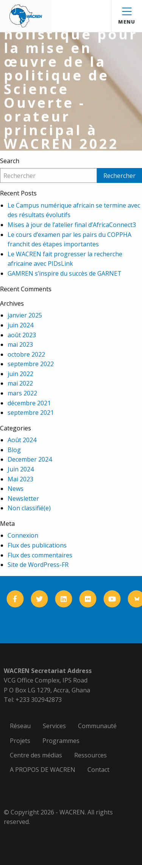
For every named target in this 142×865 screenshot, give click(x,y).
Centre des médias (36, 755)
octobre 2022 (26, 354)
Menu (126, 16)
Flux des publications (37, 545)
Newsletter (23, 498)
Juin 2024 (21, 469)
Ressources (90, 755)
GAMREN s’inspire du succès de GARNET (65, 273)
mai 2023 (20, 344)
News (15, 488)
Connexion (23, 535)
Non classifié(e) (29, 508)
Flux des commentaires (40, 555)
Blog (14, 450)
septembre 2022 (31, 364)
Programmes (61, 740)
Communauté (97, 726)
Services (54, 726)
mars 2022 (22, 393)
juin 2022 (20, 374)
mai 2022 (20, 383)
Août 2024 (22, 440)
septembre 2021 (31, 412)
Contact (98, 769)
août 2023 (22, 335)
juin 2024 (20, 325)
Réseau (20, 726)
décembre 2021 (29, 403)
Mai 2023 (20, 479)
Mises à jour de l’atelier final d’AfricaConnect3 (72, 225)
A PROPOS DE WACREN (42, 769)
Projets (20, 740)
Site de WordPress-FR (38, 564)
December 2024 (30, 459)
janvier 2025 (25, 315)
